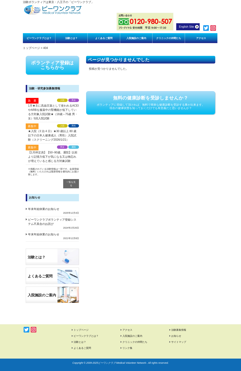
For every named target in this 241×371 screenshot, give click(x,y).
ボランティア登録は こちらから (52, 65)
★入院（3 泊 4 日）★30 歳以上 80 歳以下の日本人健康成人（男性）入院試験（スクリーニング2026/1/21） (52, 135)
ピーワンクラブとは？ (86, 335)
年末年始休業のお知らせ (43, 209)
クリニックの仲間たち (134, 341)
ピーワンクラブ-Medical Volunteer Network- (122, 362)
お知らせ (176, 335)
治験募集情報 (178, 329)
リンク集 (127, 348)
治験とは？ (36, 257)
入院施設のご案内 (42, 295)
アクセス (127, 329)
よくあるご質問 (40, 276)
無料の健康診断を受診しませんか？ (150, 102)
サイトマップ (178, 341)
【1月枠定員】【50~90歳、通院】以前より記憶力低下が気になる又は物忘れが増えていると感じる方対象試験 (52, 156)
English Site (186, 26)
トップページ (81, 329)
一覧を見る (71, 184)
